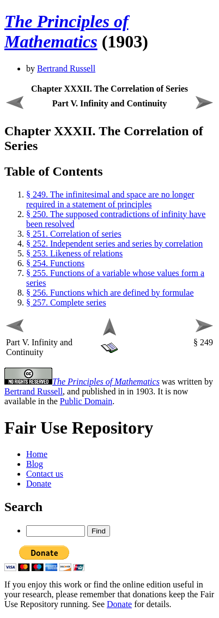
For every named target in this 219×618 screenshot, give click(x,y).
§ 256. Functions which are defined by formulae (109, 292)
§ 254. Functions (55, 263)
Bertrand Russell (66, 68)
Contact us (44, 473)
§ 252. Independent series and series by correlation (114, 243)
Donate (38, 483)
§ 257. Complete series (66, 302)
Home (36, 454)
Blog (34, 464)
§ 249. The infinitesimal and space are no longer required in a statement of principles (110, 199)
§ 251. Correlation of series (73, 233)
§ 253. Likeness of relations (74, 253)
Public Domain (86, 401)
